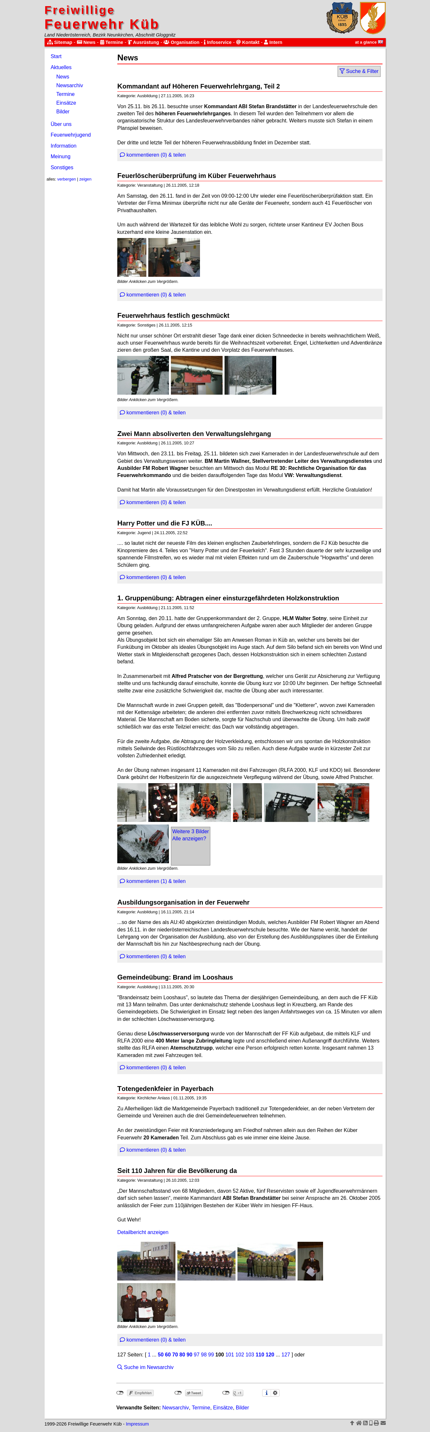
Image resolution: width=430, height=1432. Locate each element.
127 (285, 1354)
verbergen (66, 179)
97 (197, 1354)
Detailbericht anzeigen (142, 1232)
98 (204, 1354)
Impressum (137, 1424)
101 (229, 1354)
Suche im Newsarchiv (145, 1367)
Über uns (61, 124)
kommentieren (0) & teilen (153, 155)
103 (250, 1354)
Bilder (62, 111)
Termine (111, 42)
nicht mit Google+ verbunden (226, 1393)
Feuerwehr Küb (102, 18)
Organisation (181, 42)
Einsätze (66, 103)
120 (270, 1354)
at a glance (369, 42)
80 (182, 1354)
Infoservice (217, 42)
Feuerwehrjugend (71, 135)
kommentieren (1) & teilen (153, 881)
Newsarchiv (69, 85)
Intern (273, 42)
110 (260, 1354)
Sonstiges (62, 167)
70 (175, 1354)
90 (190, 1354)
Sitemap (59, 42)
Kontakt (247, 42)
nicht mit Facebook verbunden (120, 1393)
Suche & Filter (359, 71)
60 (168, 1354)
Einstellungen (275, 1393)
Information (64, 146)
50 (161, 1354)
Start (56, 56)
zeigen (85, 179)
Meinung (60, 156)
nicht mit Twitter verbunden (178, 1393)
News (86, 42)
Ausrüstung (143, 42)
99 (211, 1354)
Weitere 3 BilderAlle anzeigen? (190, 835)
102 (240, 1354)
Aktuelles (61, 67)
